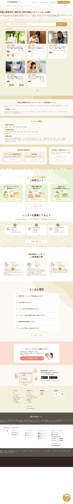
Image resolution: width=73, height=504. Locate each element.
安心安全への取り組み (43, 2)
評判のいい (7, 141)
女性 (51, 138)
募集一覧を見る (39, 241)
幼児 (51, 139)
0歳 (23, 139)
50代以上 (64, 139)
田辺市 (25, 131)
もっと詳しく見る (38, 335)
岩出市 (37, 131)
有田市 (18, 131)
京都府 (10, 126)
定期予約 (7, 138)
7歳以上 (40, 139)
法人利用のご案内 (52, 2)
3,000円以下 (19, 139)
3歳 (30, 139)
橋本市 (14, 131)
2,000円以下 (13, 139)
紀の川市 (33, 131)
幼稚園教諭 (15, 138)
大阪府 (13, 126)
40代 (60, 139)
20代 (54, 139)
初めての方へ (35, 2)
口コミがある (13, 141)
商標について (12, 452)
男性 (48, 138)
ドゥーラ (41, 138)
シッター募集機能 (44, 219)
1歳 (26, 139)
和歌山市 (7, 131)
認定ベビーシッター (23, 138)
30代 (57, 139)
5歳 (35, 139)
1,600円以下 (7, 139)
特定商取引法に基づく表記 (4, 452)
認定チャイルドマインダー (33, 138)
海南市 (11, 131)
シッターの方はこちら (64, 2)
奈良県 (21, 126)
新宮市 (29, 131)
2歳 (28, 139)
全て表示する (7, 133)
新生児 (44, 139)
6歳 (37, 139)
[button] (31, 237)
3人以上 (58, 138)
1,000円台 (63, 138)
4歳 (33, 139)
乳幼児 (48, 139)
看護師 (45, 138)
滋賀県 (6, 126)
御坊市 (21, 131)
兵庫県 (17, 126)
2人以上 (54, 138)
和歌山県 (25, 126)
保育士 (11, 138)
